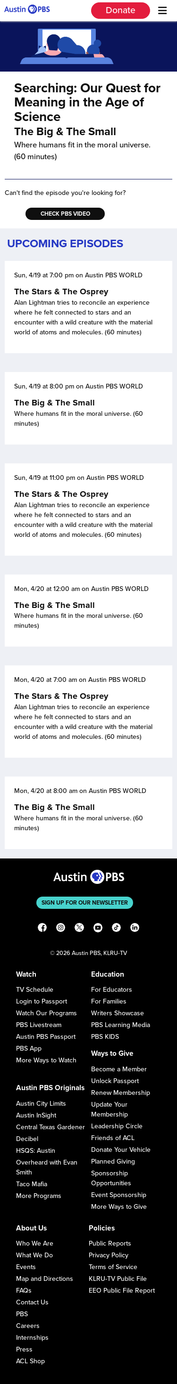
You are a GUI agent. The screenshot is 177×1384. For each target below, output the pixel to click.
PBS (22, 1314)
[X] (79, 928)
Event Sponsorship (118, 1195)
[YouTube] (98, 928)
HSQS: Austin (35, 1151)
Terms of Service (113, 1267)
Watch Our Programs (46, 1013)
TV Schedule (34, 990)
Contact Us (32, 1302)
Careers (28, 1326)
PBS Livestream (38, 1025)
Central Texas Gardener (50, 1127)
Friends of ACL (113, 1138)
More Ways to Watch (46, 1060)
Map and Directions (44, 1279)
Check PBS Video (65, 213)
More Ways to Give (119, 1207)
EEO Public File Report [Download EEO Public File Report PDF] (122, 1291)
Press (24, 1349)
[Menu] (162, 11)
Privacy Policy (108, 1255)
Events (26, 1267)
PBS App (29, 1048)
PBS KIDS (105, 1037)
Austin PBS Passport (46, 1037)
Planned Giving (113, 1161)
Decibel (27, 1139)
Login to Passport (41, 1001)
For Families (108, 1001)
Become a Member (119, 1069)
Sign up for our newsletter (85, 902)
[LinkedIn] (135, 928)
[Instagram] (60, 928)
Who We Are (34, 1243)
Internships (32, 1338)
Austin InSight (36, 1115)
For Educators (111, 990)
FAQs (24, 1291)
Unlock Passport (115, 1081)
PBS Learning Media (120, 1025)
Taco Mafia (31, 1184)
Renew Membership (120, 1093)
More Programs (38, 1196)
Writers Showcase (117, 1013)
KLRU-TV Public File (118, 1279)
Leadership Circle (117, 1126)
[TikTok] (116, 928)
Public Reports (110, 1243)
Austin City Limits (41, 1104)
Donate (120, 10)
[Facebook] (42, 928)
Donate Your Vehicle (121, 1150)
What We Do (34, 1255)
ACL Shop (30, 1361)
